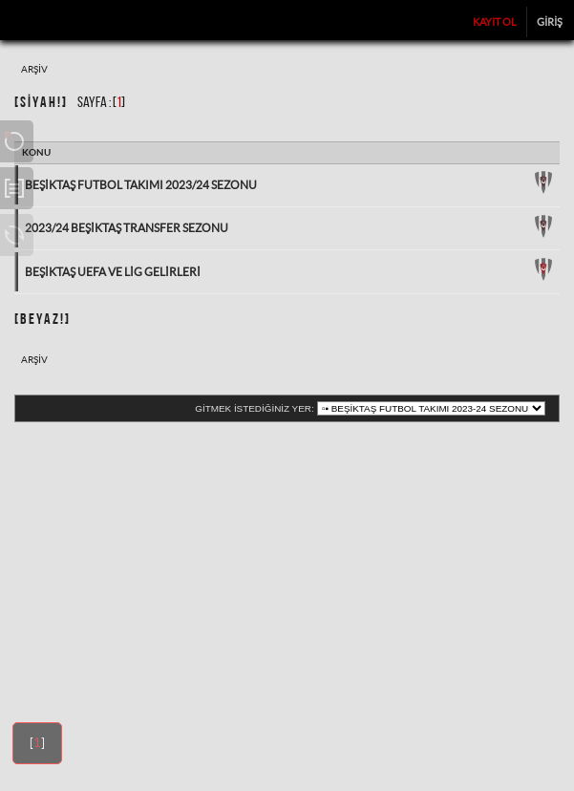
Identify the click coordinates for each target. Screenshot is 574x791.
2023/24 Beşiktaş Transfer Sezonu (126, 228)
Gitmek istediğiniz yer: (254, 408)
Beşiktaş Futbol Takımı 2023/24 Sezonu (141, 185)
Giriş (550, 22)
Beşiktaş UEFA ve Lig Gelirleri (113, 272)
